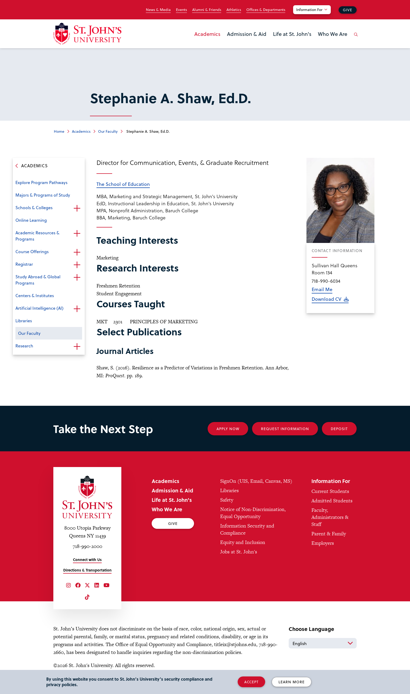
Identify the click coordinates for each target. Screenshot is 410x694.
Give (347, 10)
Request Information (285, 428)
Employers (322, 543)
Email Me (322, 289)
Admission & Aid (246, 34)
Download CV (326, 298)
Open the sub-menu (77, 208)
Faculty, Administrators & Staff (330, 517)
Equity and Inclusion (242, 542)
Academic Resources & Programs (37, 236)
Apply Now (228, 428)
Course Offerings (32, 251)
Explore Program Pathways (41, 182)
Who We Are (332, 34)
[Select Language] (323, 643)
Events (181, 9)
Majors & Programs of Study (42, 195)
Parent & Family (328, 533)
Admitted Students (331, 500)
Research (24, 346)
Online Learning (31, 220)
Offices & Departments (265, 9)
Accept (251, 682)
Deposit (339, 428)
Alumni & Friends (206, 9)
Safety (226, 499)
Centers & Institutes (34, 295)
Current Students (330, 491)
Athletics (233, 9)
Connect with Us (87, 559)
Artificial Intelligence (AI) (39, 308)
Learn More (291, 682)
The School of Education (123, 183)
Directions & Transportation (87, 570)
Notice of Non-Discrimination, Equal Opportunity (253, 513)
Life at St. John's (292, 34)
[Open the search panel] (355, 38)
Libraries (23, 321)
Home (59, 131)
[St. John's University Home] (87, 34)
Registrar (24, 264)
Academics (207, 34)
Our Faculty (108, 131)
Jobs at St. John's (238, 551)
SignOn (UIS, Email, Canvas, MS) (256, 481)
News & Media (158, 9)
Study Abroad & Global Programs (37, 280)
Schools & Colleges (34, 207)
